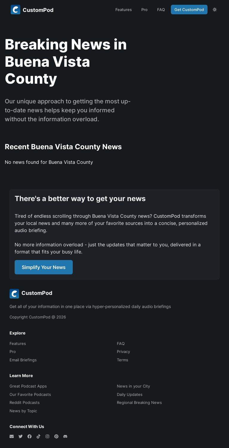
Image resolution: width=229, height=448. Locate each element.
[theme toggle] (214, 9)
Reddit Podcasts (25, 402)
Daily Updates (130, 394)
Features (123, 9)
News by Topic (23, 410)
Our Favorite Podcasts (30, 394)
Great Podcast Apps (28, 386)
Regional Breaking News (139, 402)
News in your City (133, 386)
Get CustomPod (189, 9)
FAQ (161, 9)
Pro (144, 9)
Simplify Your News (44, 267)
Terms (122, 359)
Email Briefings (23, 359)
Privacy (123, 351)
